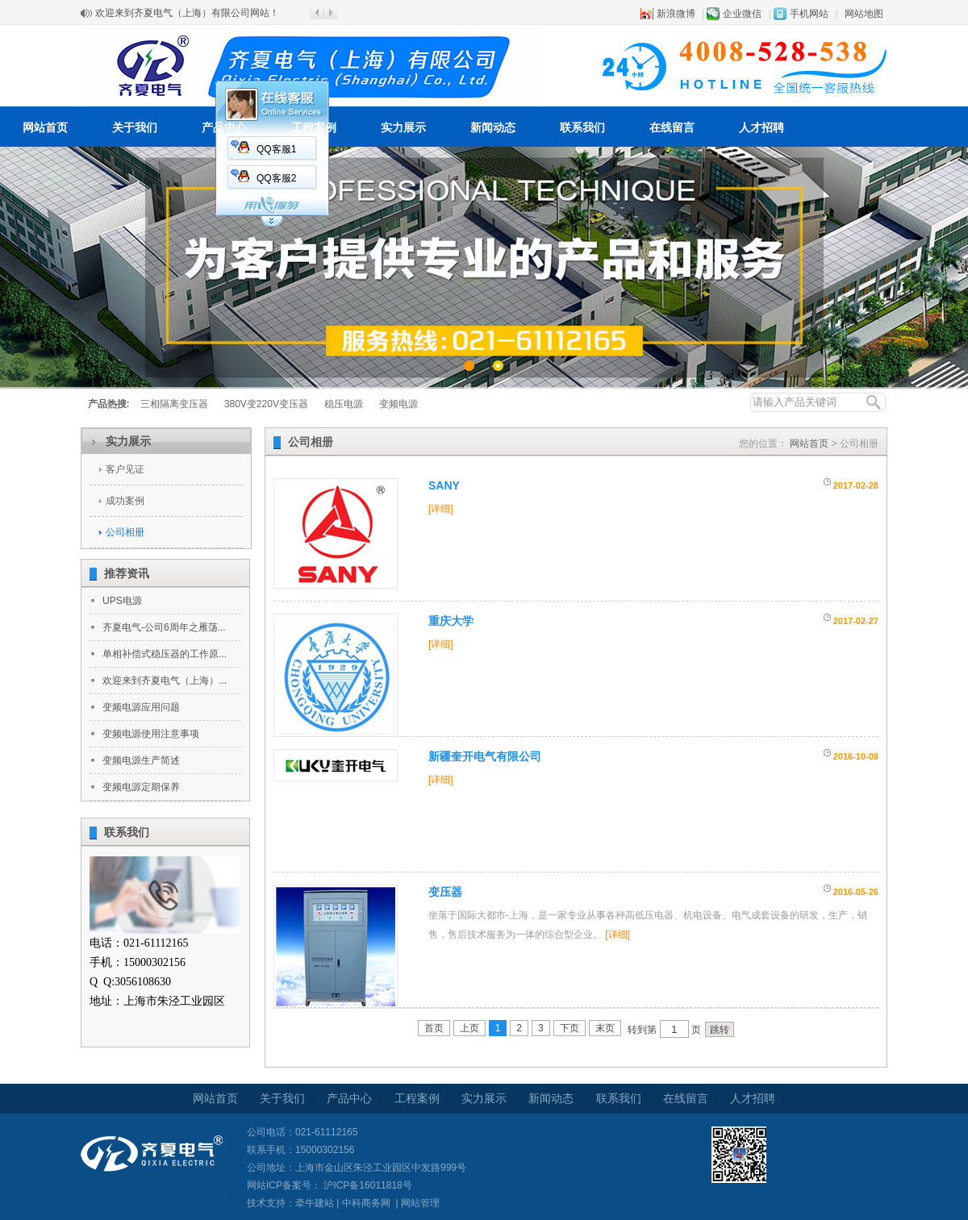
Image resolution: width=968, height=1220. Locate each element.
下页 (569, 1028)
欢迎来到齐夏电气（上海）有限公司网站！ (187, 13)
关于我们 (134, 127)
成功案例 (125, 500)
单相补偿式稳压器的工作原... (164, 654)
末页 (605, 1028)
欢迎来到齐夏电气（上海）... (164, 680)
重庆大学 (451, 620)
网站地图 (864, 13)
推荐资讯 (126, 573)
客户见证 (125, 469)
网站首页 (45, 127)
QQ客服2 (276, 178)
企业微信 (742, 13)
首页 (434, 1028)
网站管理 (420, 1203)
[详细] (440, 508)
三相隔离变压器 (174, 404)
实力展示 (403, 127)
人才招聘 (761, 127)
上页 (469, 1028)
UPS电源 (122, 600)
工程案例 (313, 127)
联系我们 (582, 127)
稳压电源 (343, 404)
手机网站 (809, 13)
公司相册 (125, 532)
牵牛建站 (314, 1203)
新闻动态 (492, 127)
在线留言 (672, 127)
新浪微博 (676, 13)
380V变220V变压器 (266, 404)
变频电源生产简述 (141, 760)
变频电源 (398, 404)
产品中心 (224, 127)
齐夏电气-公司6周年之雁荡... (164, 627)
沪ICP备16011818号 (366, 1185)
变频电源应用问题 (141, 707)
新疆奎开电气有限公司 (484, 756)
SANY (444, 485)
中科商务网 (366, 1203)
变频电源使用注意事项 (150, 733)
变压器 (445, 891)
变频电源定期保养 (141, 787)
